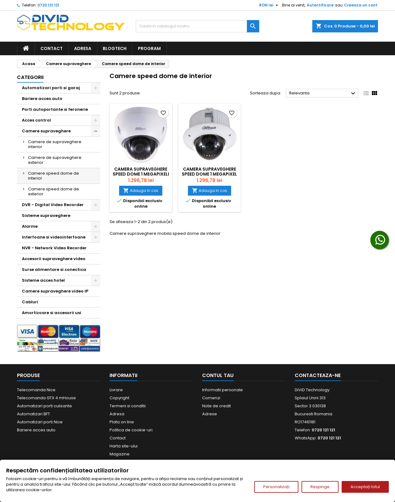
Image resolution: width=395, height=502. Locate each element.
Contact (51, 48)
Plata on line (122, 422)
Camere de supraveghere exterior (54, 160)
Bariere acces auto (42, 99)
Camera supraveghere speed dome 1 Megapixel (209, 171)
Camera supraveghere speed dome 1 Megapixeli (141, 171)
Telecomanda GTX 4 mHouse (46, 398)
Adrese (209, 414)
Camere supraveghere (46, 131)
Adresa (82, 48)
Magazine (120, 454)
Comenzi (211, 398)
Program (149, 48)
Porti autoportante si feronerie (55, 109)
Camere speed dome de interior (53, 175)
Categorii (30, 77)
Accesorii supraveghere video (53, 259)
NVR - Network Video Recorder (54, 248)
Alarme (30, 226)
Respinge (320, 487)
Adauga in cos (140, 190)
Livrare (116, 390)
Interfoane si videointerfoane (53, 237)
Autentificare (320, 5)
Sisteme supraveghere (46, 215)
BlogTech (115, 48)
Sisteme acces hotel (43, 280)
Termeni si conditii (128, 406)
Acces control (36, 120)
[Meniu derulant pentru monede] (269, 5)
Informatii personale (222, 390)
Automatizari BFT (33, 414)
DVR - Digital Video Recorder (53, 205)
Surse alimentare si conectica (54, 269)
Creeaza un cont (360, 5)
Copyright (119, 398)
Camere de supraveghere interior (54, 144)
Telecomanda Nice (36, 390)
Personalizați (276, 487)
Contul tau (218, 375)
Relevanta (323, 93)
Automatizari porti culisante (44, 406)
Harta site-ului (124, 446)
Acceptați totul (365, 487)
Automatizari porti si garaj (51, 88)
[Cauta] (197, 26)
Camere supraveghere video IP (55, 291)
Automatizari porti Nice (40, 422)
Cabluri (30, 302)
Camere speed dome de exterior (53, 191)
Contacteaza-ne (318, 375)
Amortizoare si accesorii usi (51, 313)
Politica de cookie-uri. (131, 430)
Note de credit (216, 406)
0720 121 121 (48, 5)
